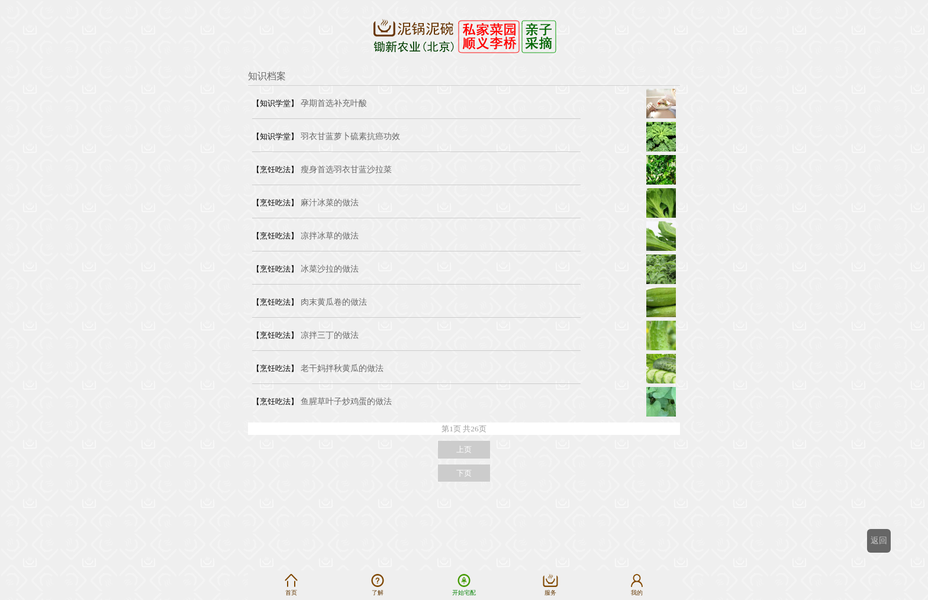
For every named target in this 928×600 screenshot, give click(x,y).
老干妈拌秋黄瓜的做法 (342, 368)
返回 (879, 540)
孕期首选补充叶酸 (334, 103)
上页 (464, 449)
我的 (637, 584)
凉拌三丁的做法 (330, 335)
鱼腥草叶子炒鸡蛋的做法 (346, 401)
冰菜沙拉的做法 (330, 268)
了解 (377, 584)
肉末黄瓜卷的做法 (334, 302)
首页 (291, 584)
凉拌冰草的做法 (330, 235)
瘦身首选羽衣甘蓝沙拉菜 (346, 169)
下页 (464, 473)
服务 (550, 584)
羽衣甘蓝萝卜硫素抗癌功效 (350, 136)
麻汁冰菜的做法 (330, 202)
